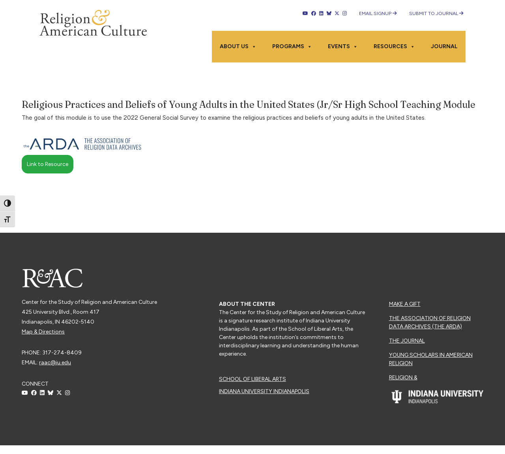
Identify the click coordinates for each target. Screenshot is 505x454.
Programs (292, 46)
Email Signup (378, 13)
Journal (444, 46)
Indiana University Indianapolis (264, 391)
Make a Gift (405, 304)
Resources (394, 46)
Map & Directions (43, 331)
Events (343, 46)
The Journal (407, 340)
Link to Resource (47, 164)
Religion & (403, 377)
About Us (238, 46)
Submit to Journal (436, 13)
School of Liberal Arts (252, 379)
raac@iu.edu (55, 362)
